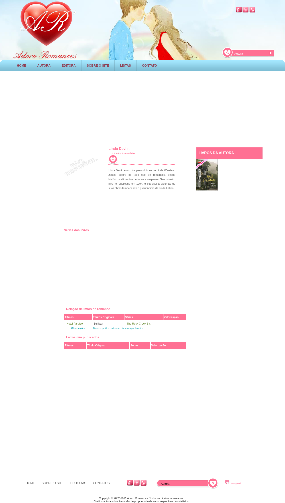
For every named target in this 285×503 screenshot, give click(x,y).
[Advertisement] (142, 108)
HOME (21, 65)
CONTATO (149, 65)
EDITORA (69, 65)
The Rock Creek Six (139, 323)
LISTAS (125, 65)
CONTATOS (101, 483)
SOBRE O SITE (98, 65)
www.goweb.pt (237, 483)
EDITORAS (78, 483)
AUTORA (44, 65)
